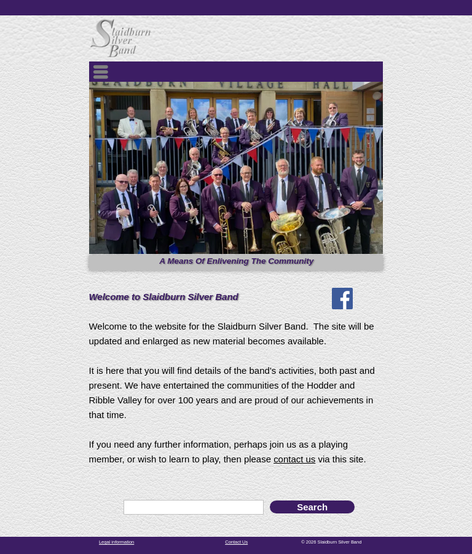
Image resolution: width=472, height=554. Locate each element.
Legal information (116, 542)
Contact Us (236, 542)
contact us (294, 459)
